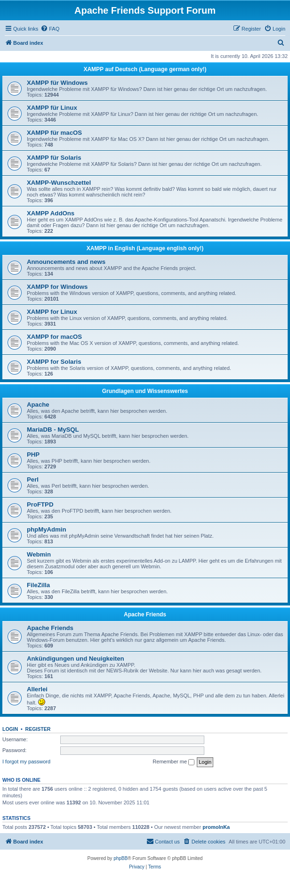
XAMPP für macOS (54, 132)
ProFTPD (40, 504)
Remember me (173, 762)
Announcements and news (66, 261)
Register (38, 729)
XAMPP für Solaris (54, 157)
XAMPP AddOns (50, 213)
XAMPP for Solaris (54, 361)
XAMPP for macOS (54, 336)
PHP (33, 454)
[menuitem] (49, 28)
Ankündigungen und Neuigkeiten (75, 658)
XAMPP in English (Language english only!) (145, 248)
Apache (38, 404)
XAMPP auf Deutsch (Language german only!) (144, 69)
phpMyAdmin (46, 529)
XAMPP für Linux (52, 107)
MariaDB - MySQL (53, 429)
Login (10, 729)
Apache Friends (145, 614)
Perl (33, 479)
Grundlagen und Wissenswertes (145, 391)
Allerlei (37, 689)
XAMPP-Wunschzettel (59, 182)
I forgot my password (26, 761)
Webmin (39, 554)
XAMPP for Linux (52, 311)
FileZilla (38, 585)
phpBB (120, 858)
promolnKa (216, 827)
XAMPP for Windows (57, 286)
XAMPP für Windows (57, 82)
